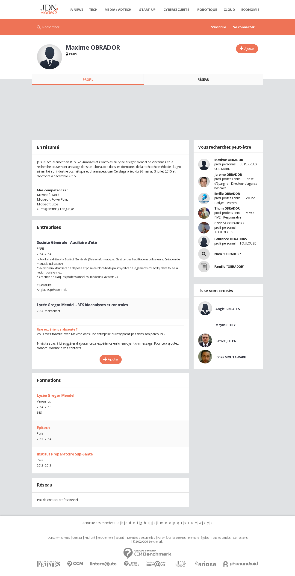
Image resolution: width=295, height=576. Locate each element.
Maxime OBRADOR (228, 160)
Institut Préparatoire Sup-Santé (65, 454)
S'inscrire (218, 27)
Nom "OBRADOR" (227, 254)
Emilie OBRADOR (227, 193)
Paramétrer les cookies (171, 537)
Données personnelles (141, 537)
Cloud (229, 9)
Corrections (240, 537)
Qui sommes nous (58, 537)
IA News (76, 9)
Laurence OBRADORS (230, 239)
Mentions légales (198, 537)
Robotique (207, 9)
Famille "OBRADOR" (229, 266)
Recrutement (105, 537)
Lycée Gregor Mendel (55, 395)
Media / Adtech (118, 9)
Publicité (90, 537)
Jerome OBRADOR (228, 174)
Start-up (147, 9)
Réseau (203, 79)
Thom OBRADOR (227, 208)
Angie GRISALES (227, 309)
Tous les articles (220, 537)
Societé (120, 537)
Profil (88, 79)
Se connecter (244, 27)
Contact (77, 537)
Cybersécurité (176, 9)
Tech (93, 9)
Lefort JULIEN (225, 341)
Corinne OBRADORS (229, 223)
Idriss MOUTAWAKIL (231, 357)
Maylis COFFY (225, 325)
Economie (250, 9)
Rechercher (50, 27)
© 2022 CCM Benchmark (147, 541)
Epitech (43, 427)
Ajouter (249, 48)
